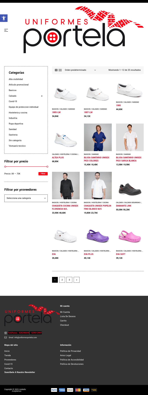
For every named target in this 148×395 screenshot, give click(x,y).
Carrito (63, 320)
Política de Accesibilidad (72, 359)
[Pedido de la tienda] (80, 70)
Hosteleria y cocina (68, 154)
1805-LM (56, 112)
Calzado (63, 109)
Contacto (8, 368)
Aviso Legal (65, 355)
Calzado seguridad (132, 202)
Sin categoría (15, 140)
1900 (118, 105)
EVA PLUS (88, 254)
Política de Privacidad (70, 351)
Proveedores (10, 359)
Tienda (7, 355)
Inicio (7, 351)
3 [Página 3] (69, 279)
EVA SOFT (120, 254)
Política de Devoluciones (72, 364)
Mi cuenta (65, 312)
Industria (13, 118)
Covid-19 (13, 101)
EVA (54, 254)
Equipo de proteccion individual (23, 107)
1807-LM (88, 112)
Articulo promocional (19, 84)
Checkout (64, 325)
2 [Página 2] (62, 279)
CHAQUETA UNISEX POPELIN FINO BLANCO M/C (97, 207)
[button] (4, 18)
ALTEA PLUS (58, 157)
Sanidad (71, 109)
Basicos (55, 109)
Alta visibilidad (16, 79)
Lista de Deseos (68, 316)
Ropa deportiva (16, 123)
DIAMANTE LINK (123, 205)
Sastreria (13, 134)
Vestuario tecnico (17, 145)
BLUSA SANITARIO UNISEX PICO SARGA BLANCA (128, 159)
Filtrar (43, 173)
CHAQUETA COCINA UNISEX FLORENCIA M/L (65, 207)
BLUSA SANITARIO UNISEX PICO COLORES (96, 159)
